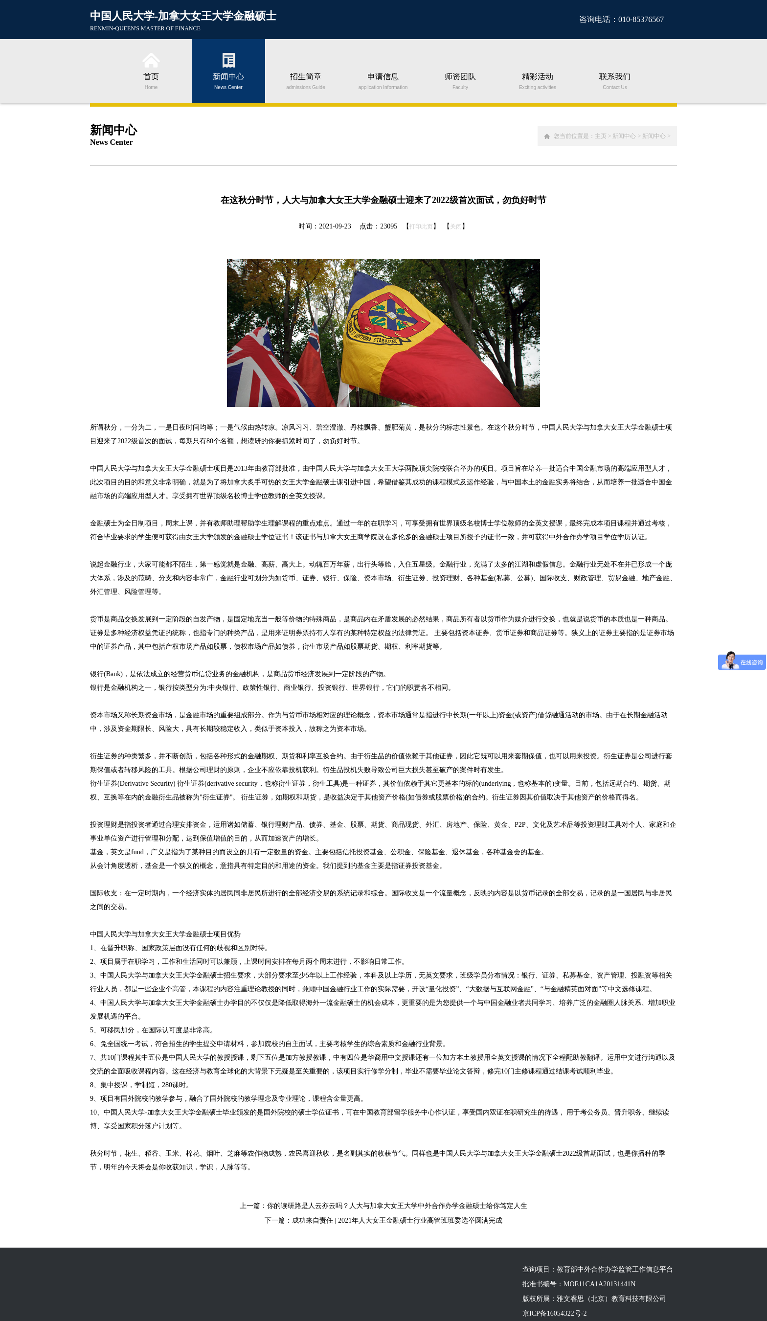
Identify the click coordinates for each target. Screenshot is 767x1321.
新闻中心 (228, 80)
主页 (601, 136)
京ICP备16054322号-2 (554, 1313)
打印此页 (421, 226)
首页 (151, 80)
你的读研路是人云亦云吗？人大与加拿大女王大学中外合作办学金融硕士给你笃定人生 (397, 1205)
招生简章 (305, 80)
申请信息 (383, 80)
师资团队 (460, 80)
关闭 (456, 226)
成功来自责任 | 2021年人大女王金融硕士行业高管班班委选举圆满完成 (397, 1220)
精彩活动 (537, 80)
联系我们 (615, 80)
